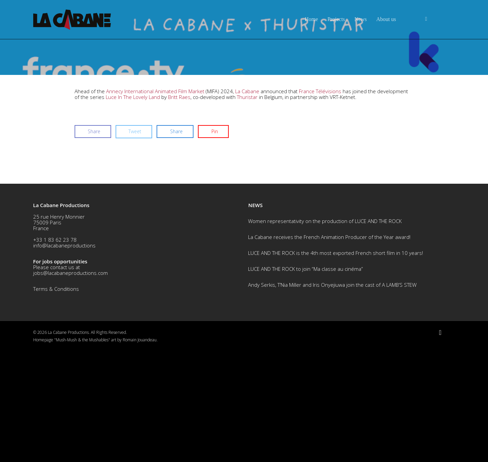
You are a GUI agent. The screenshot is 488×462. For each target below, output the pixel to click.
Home (311, 19)
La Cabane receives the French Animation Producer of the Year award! (329, 348)
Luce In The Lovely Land (133, 208)
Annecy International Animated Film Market (155, 202)
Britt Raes (179, 208)
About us (386, 19)
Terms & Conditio (53, 400)
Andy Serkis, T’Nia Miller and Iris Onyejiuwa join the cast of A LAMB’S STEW (332, 396)
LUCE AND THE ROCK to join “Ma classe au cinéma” (305, 380)
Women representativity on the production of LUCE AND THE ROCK (325, 332)
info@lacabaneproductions (64, 357)
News (360, 19)
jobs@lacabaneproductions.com (70, 384)
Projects (336, 19)
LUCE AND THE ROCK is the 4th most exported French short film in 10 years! (335, 364)
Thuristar (247, 208)
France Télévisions (320, 202)
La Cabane (247, 202)
